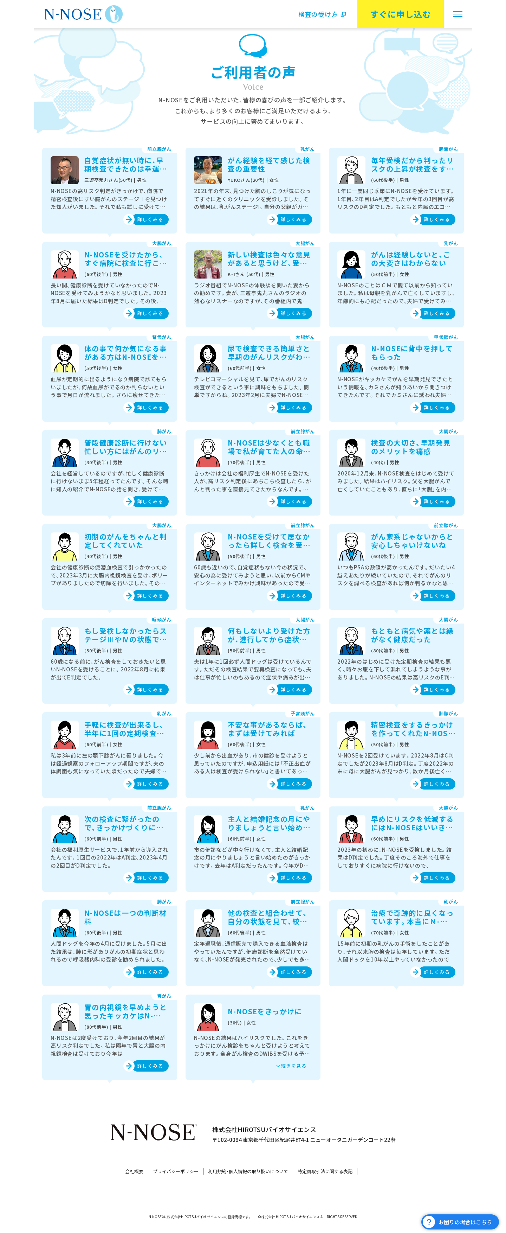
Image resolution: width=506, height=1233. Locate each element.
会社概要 (134, 1171)
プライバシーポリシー (176, 1171)
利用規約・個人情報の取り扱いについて (248, 1171)
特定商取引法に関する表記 (325, 1171)
